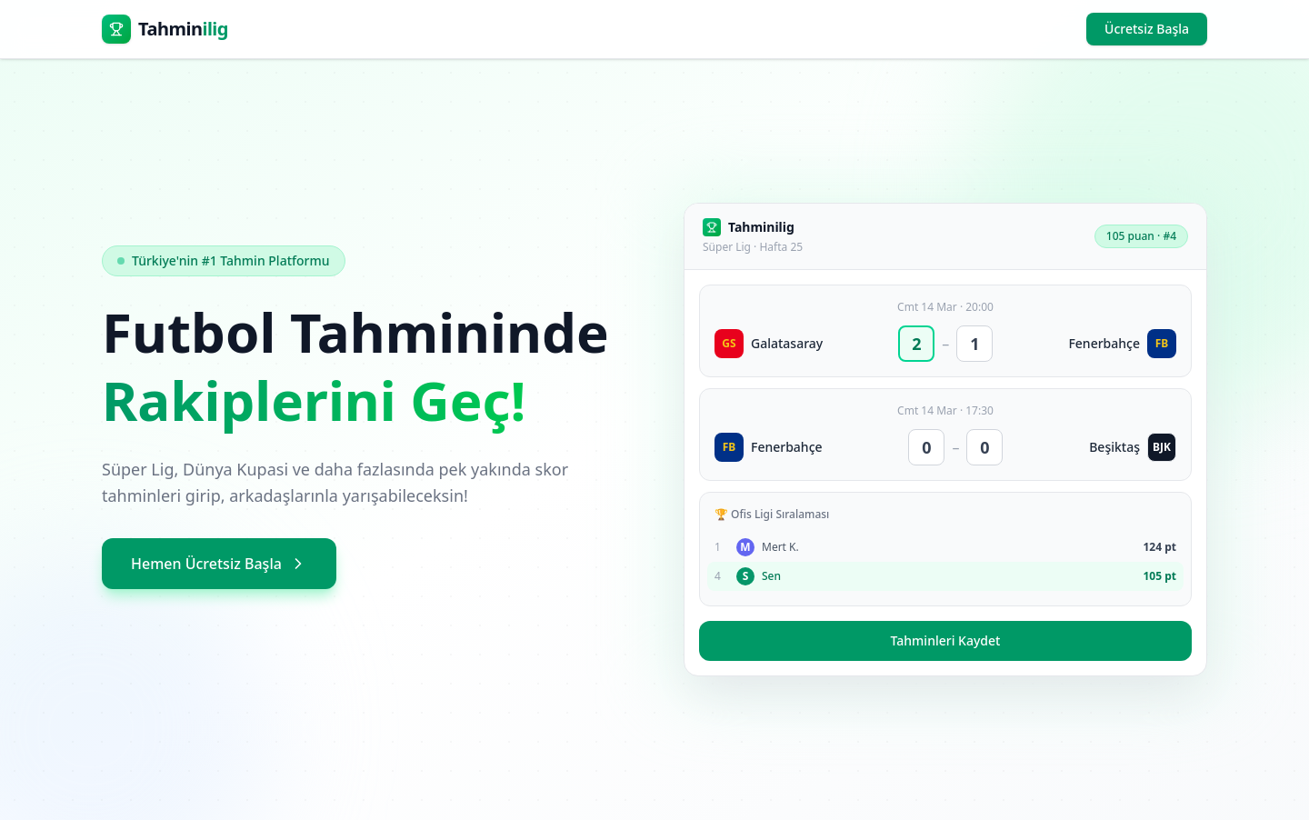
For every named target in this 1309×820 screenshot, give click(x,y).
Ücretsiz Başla (1146, 28)
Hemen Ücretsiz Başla (219, 564)
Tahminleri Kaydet (946, 640)
